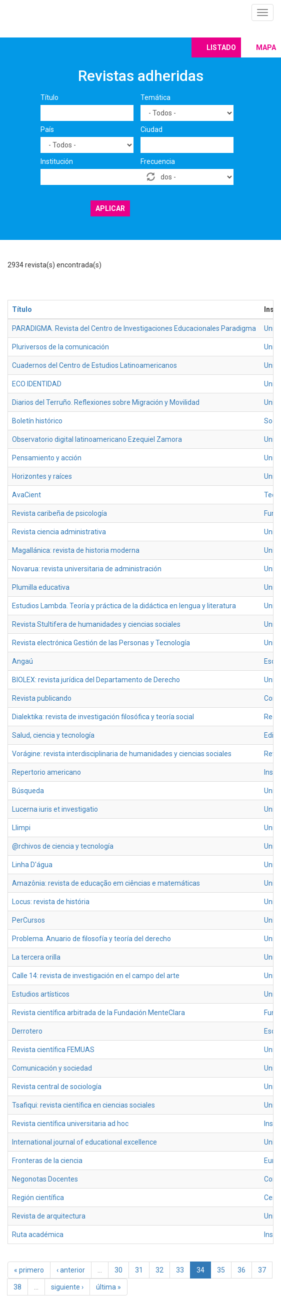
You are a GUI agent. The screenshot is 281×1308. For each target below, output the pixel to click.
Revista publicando (42, 698)
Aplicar (110, 208)
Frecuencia (157, 161)
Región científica (38, 1198)
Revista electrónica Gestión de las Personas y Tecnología (101, 643)
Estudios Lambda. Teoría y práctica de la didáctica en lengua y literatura (124, 606)
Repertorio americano (46, 772)
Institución (56, 161)
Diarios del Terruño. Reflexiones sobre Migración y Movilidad (106, 402)
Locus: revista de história (51, 902)
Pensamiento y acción (47, 458)
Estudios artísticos (41, 994)
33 (180, 1270)
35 (221, 1270)
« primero (29, 1270)
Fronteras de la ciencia (47, 1161)
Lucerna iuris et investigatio (55, 809)
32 (160, 1270)
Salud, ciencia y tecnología (53, 735)
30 (118, 1270)
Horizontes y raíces (42, 476)
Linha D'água (32, 865)
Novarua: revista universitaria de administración (87, 569)
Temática (155, 97)
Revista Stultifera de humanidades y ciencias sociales (96, 624)
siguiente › (67, 1287)
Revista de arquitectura (49, 1216)
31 (139, 1270)
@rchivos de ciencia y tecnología (63, 846)
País (47, 129)
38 (18, 1287)
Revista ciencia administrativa (59, 532)
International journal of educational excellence (84, 1142)
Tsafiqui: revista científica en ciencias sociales (83, 1105)
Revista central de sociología (57, 1087)
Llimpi (21, 828)
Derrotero (27, 1031)
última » (108, 1287)
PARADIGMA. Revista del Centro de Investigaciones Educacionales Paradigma (134, 328)
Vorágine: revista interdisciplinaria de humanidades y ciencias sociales (122, 754)
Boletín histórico (37, 421)
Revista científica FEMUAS (53, 1050)
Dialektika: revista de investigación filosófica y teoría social (103, 717)
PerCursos (28, 920)
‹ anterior (70, 1270)
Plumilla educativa (41, 587)
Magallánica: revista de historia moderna (76, 550)
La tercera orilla (36, 957)
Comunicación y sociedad (52, 1068)
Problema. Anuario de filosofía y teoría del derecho (91, 939)
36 (242, 1270)
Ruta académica (38, 1235)
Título (49, 97)
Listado (221, 47)
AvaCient (26, 495)
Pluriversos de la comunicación (60, 347)
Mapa (266, 47)
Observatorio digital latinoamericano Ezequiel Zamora (97, 439)
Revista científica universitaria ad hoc (70, 1124)
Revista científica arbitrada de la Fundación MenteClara (98, 1013)
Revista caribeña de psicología (59, 513)
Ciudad (151, 129)
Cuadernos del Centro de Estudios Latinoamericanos (94, 365)
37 (262, 1270)
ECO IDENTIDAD (37, 384)
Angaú (22, 661)
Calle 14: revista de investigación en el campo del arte (96, 976)
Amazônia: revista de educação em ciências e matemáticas (106, 883)
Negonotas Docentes (45, 1179)
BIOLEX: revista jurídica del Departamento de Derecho (96, 680)
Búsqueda (28, 791)
